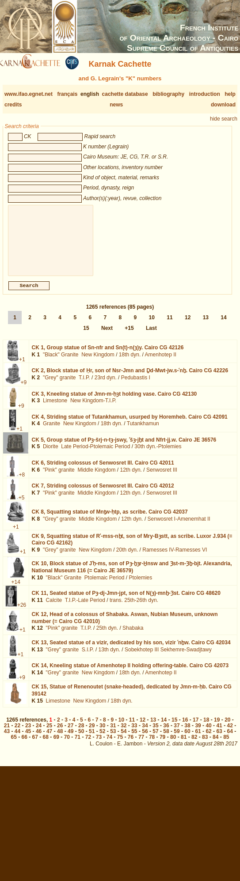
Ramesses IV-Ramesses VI (174, 557)
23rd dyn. (106, 385)
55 (134, 738)
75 (120, 744)
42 (229, 733)
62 (208, 738)
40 (208, 733)
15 (86, 335)
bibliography (168, 94)
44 (17, 738)
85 (226, 744)
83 (205, 744)
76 (130, 744)
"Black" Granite (61, 362)
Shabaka (132, 635)
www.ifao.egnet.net (28, 94)
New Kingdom (97, 362)
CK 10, (132, 574)
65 (14, 744)
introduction (204, 94)
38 (187, 733)
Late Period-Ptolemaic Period (95, 453)
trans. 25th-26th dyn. (134, 607)
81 (184, 744)
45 (28, 738)
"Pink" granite (59, 477)
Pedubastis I (135, 385)
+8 (22, 482)
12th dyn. (131, 477)
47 (49, 738)
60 (187, 738)
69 (56, 744)
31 (113, 733)
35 (155, 733)
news (116, 105)
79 (162, 744)
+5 (22, 505)
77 (141, 744)
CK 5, (124, 447)
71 (77, 744)
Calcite (54, 607)
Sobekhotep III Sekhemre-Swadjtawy (168, 657)
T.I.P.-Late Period (85, 607)
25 (49, 733)
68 (46, 744)
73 (99, 744)
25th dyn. (107, 635)
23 (28, 733)
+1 (22, 366)
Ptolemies (140, 585)
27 (70, 733)
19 (217, 727)
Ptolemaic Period (104, 585)
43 (7, 738)
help (230, 94)
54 (123, 738)
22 (17, 733)
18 (206, 727)
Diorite (50, 453)
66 (24, 744)
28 (81, 733)
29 (92, 733)
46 (39, 738)
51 (92, 738)
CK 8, (110, 519)
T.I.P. (84, 385)
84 (215, 744)
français (67, 94)
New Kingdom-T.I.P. (93, 408)
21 (7, 733)
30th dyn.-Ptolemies (157, 453)
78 (152, 744)
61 (198, 738)
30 (102, 733)
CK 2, (130, 377)
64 (229, 738)
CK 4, (130, 424)
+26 (21, 612)
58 (166, 738)
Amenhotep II (160, 362)
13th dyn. (109, 657)
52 (102, 738)
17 (195, 727)
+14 (15, 589)
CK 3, (114, 401)
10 (152, 324)
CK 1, (108, 355)
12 (187, 324)
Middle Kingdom (96, 477)
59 (176, 738)
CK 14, (130, 672)
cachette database (125, 94)
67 (35, 744)
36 (166, 733)
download (223, 105)
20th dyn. (127, 557)
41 (219, 733)
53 (113, 738)
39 (198, 733)
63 (219, 738)
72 (88, 744)
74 (109, 744)
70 (67, 744)
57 (155, 738)
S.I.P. (88, 657)
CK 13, (131, 650)
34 (145, 733)
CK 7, (103, 493)
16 (185, 727)
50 (81, 738)
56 (145, 738)
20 (227, 727)
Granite (51, 430)
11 (169, 324)
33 (134, 733)
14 (223, 324)
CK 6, (103, 470)
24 (39, 733)
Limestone (55, 408)
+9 (24, 389)
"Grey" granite (59, 385)
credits (13, 105)
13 (206, 324)
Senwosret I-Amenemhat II (179, 526)
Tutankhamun (143, 430)
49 (70, 738)
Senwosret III (161, 477)
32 (123, 733)
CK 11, (126, 600)
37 (176, 733)
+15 (129, 335)
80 (173, 744)
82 (194, 744)
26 (60, 733)
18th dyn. (130, 362)
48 (60, 738)
